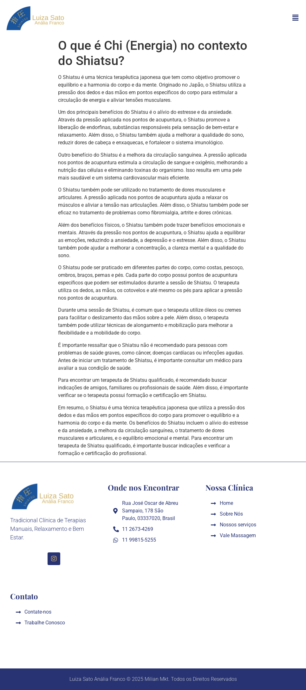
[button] (295, 18)
